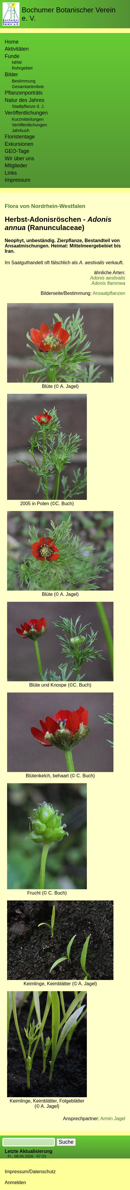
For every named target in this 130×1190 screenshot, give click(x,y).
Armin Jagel (112, 1118)
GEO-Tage (17, 151)
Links (11, 173)
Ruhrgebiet (22, 68)
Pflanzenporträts (24, 93)
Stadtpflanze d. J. (28, 106)
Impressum (17, 180)
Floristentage (20, 137)
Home (12, 42)
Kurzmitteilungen (27, 119)
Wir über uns (19, 158)
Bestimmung (23, 81)
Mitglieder (16, 165)
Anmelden (15, 1182)
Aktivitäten (17, 49)
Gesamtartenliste (28, 86)
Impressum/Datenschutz (30, 1171)
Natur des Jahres (24, 100)
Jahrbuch (20, 130)
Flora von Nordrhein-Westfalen (45, 206)
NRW (17, 62)
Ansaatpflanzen (109, 293)
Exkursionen (19, 144)
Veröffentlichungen (29, 125)
